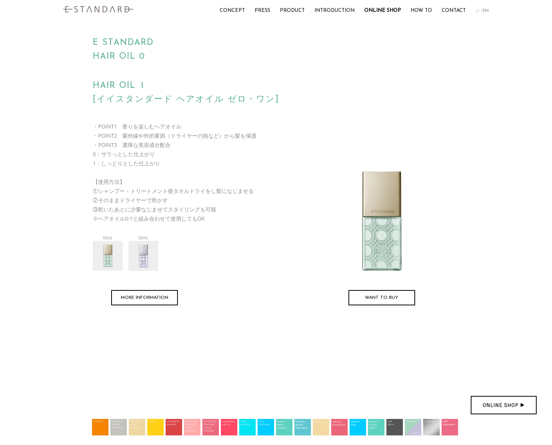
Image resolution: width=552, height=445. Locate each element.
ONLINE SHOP (382, 10)
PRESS (262, 10)
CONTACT (454, 10)
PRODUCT (292, 10)
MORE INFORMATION (144, 297)
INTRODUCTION (334, 10)
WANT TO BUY (381, 297)
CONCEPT (232, 10)
